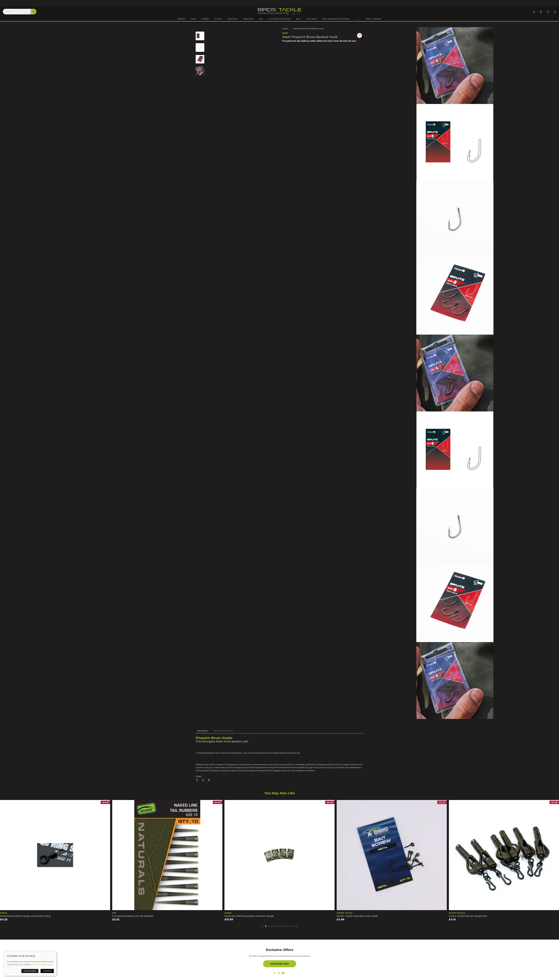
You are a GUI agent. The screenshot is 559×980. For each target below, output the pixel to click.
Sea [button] (261, 19)
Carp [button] (193, 19)
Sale (357, 19)
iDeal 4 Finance (373, 19)
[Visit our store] (540, 12)
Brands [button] (181, 19)
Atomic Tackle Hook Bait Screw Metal (357, 916)
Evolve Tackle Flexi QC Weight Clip (468, 916)
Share (199, 776)
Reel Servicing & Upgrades (336, 19)
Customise (47, 971)
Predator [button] (248, 19)
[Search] (19, 11)
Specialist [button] (233, 19)
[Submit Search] (33, 11)
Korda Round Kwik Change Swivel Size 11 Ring (25, 916)
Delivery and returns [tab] (223, 731)
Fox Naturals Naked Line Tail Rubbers (132, 916)
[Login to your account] (533, 12)
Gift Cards (311, 19)
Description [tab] (202, 731)
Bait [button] (298, 19)
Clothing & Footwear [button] (279, 19)
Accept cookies (30, 971)
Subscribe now (279, 964)
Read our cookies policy (42, 964)
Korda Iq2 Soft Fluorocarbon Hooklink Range (249, 916)
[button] (547, 12)
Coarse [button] (205, 19)
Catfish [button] (218, 19)
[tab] (262, 926)
